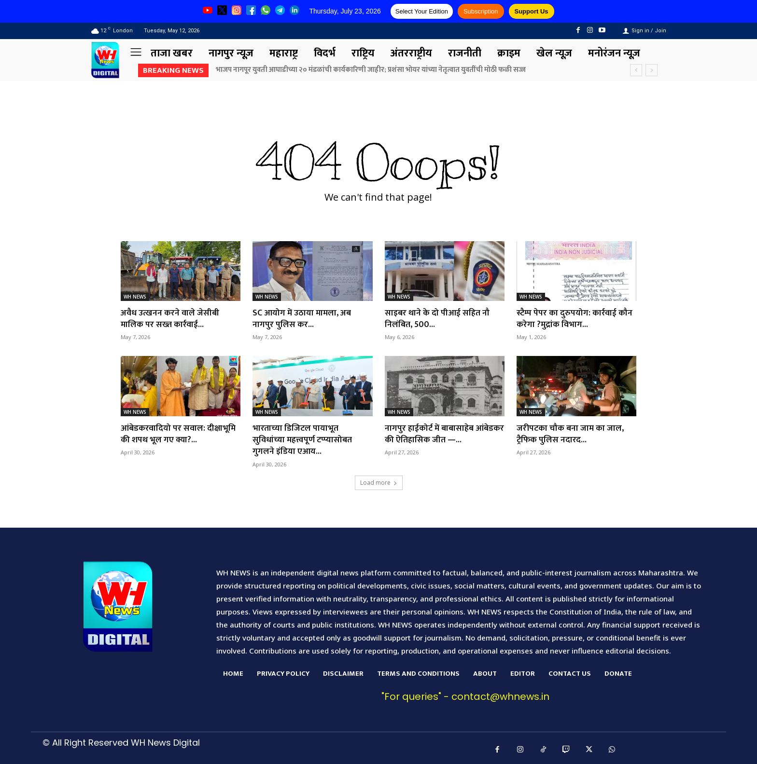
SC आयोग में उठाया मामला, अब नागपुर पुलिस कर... (302, 318)
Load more (378, 480)
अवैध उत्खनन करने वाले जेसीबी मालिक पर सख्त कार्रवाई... (170, 318)
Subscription (480, 11)
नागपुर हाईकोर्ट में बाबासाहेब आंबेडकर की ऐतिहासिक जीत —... (439, 432)
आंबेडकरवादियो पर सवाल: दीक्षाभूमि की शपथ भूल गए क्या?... (178, 432)
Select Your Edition (421, 11)
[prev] (636, 70)
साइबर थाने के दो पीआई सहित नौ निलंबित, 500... (437, 318)
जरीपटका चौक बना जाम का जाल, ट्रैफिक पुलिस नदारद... (571, 432)
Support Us (531, 11)
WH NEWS (135, 296)
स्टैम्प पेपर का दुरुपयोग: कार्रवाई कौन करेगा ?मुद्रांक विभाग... (575, 318)
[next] (651, 70)
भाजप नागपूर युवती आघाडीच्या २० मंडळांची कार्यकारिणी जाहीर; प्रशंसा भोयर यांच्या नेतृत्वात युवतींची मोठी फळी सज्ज (371, 70)
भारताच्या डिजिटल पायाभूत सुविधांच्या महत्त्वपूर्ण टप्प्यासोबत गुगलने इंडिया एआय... (302, 438)
